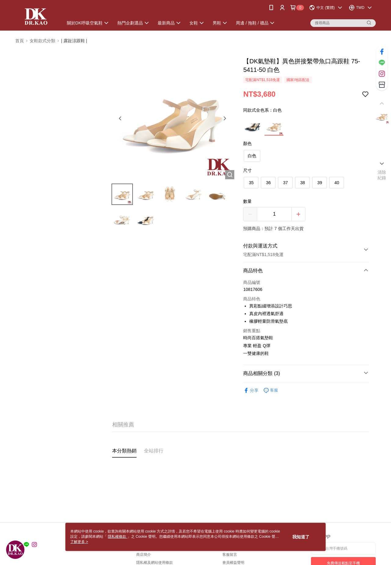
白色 (252, 155)
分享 (250, 390)
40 (336, 182)
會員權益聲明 (233, 562)
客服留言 (229, 554)
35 (251, 182)
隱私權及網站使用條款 (154, 562)
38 (302, 182)
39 (319, 182)
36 (268, 182)
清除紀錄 (382, 175)
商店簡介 (143, 554)
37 (285, 182)
